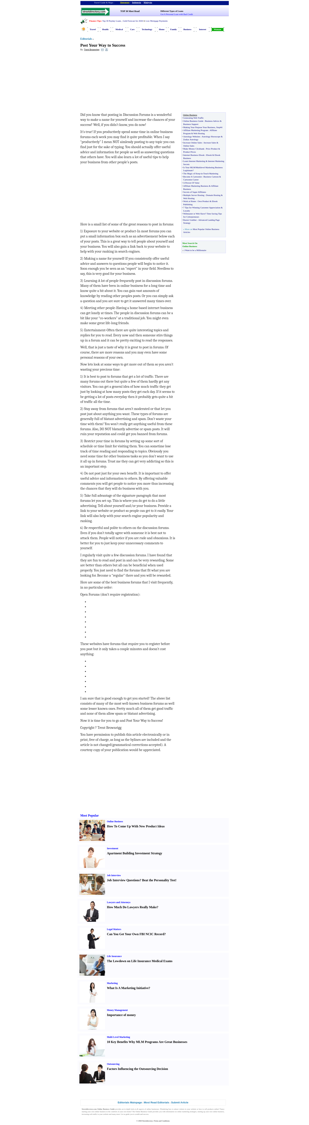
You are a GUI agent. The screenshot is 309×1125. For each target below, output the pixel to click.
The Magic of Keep (191, 173)
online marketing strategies (186, 1112)
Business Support (190, 124)
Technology (147, 29)
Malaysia (148, 2)
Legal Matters (114, 929)
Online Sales (188, 146)
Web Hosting (199, 133)
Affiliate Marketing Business (195, 186)
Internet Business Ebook (194, 155)
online (216, 1109)
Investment (112, 848)
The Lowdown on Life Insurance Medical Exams (139, 961)
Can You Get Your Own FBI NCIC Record (135, 934)
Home (161, 29)
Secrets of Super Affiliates (194, 192)
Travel (93, 29)
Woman (217, 29)
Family (173, 29)
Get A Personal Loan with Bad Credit (176, 14)
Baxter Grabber (190, 220)
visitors (181, 1109)
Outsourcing (113, 1064)
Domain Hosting (213, 195)
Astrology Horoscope (211, 136)
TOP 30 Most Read (130, 11)
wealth (137, 1114)
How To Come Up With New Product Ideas (136, 826)
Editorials (86, 38)
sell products (209, 1109)
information (170, 1112)
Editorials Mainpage (130, 1102)
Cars (132, 29)
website (193, 1109)
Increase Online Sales (192, 142)
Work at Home (189, 201)
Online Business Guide (193, 121)
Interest (202, 29)
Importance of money (121, 1015)
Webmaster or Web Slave (194, 213)
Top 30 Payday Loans (111, 21)
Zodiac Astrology (190, 139)
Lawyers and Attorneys (118, 902)
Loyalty (186, 210)
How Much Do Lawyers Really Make (132, 907)
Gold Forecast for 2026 (133, 21)
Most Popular (89, 815)
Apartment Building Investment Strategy (134, 853)
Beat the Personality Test (158, 880)
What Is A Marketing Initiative (128, 988)
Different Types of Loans (171, 11)
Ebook (209, 155)
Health (105, 29)
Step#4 (219, 127)
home (129, 1112)
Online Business (115, 821)
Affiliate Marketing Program (195, 130)
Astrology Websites (191, 136)
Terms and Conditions (161, 1121)
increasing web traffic (89, 1114)
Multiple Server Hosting (193, 195)
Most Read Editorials (156, 1102)
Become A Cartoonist (192, 176)
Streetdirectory (147, 1121)
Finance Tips (95, 21)
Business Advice (212, 121)
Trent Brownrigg (91, 49)
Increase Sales (210, 142)
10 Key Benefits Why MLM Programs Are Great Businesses (147, 1042)
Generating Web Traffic (193, 118)
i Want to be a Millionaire (195, 250)
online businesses (153, 1109)
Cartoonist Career (191, 179)
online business (100, 1112)
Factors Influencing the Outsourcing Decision (137, 1069)
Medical (119, 29)
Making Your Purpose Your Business (199, 127)
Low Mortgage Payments (157, 21)
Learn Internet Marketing (194, 161)
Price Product (212, 149)
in (202, 173)
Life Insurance (114, 956)
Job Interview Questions (123, 880)
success (146, 1114)
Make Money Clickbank (193, 149)
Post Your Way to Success (102, 45)
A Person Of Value (191, 183)
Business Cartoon (211, 176)
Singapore (124, 2)
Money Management (117, 1010)
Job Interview (114, 875)
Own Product (203, 201)
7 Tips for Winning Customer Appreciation (202, 207)
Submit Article (179, 1102)
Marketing (112, 983)
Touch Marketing (210, 173)
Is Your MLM (189, 167)
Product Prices (189, 152)
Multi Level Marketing (118, 1037)
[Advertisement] (112, 82)
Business (187, 29)
